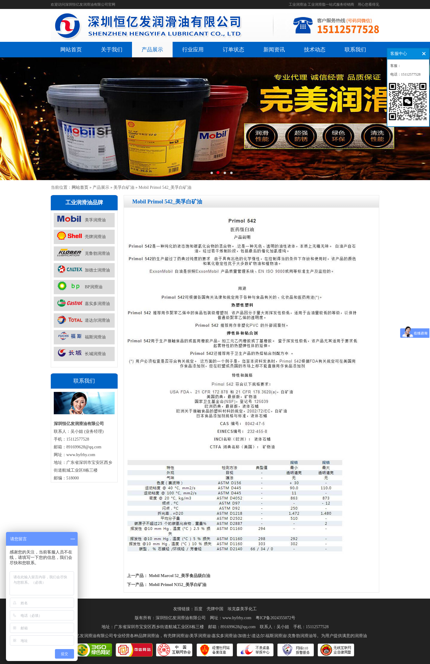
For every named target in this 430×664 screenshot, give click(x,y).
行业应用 (193, 50)
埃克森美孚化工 (242, 609)
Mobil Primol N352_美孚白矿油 (177, 584)
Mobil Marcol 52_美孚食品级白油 (179, 575)
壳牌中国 (215, 609)
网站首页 (71, 50)
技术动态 (314, 50)
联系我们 (355, 50)
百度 (198, 609)
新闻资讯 (274, 50)
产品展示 (152, 50)
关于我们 (111, 50)
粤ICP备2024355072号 (276, 618)
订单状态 (233, 50)
